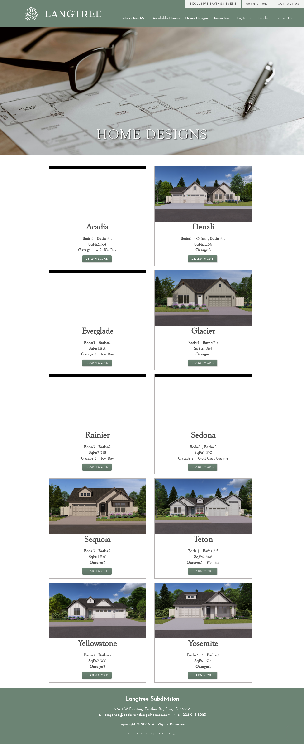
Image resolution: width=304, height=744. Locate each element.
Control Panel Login (166, 734)
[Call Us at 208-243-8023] (257, 4)
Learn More (97, 259)
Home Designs (196, 18)
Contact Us (283, 18)
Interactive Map (134, 18)
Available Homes (166, 18)
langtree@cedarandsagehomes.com (137, 715)
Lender (263, 18)
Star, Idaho (243, 18)
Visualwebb (146, 734)
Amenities (221, 18)
